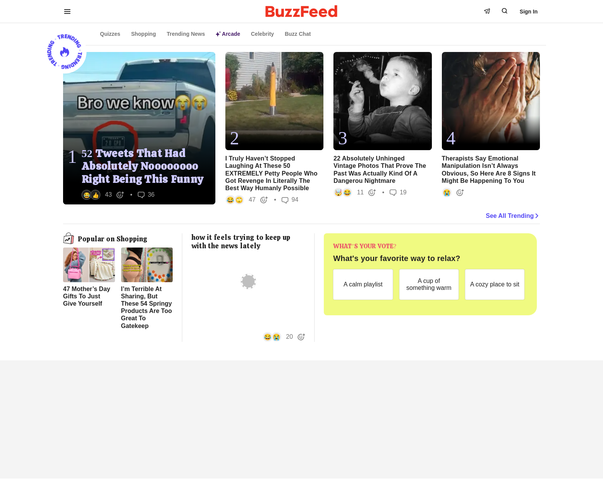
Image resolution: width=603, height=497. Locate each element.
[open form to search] (504, 10)
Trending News (186, 34)
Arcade (228, 34)
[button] (103, 195)
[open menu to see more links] (67, 11)
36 (146, 195)
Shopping (143, 34)
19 (398, 192)
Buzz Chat (298, 34)
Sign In (529, 11)
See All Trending (513, 216)
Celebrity (262, 34)
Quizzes (110, 34)
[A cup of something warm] (429, 284)
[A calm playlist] (363, 284)
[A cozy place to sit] (495, 284)
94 (290, 200)
